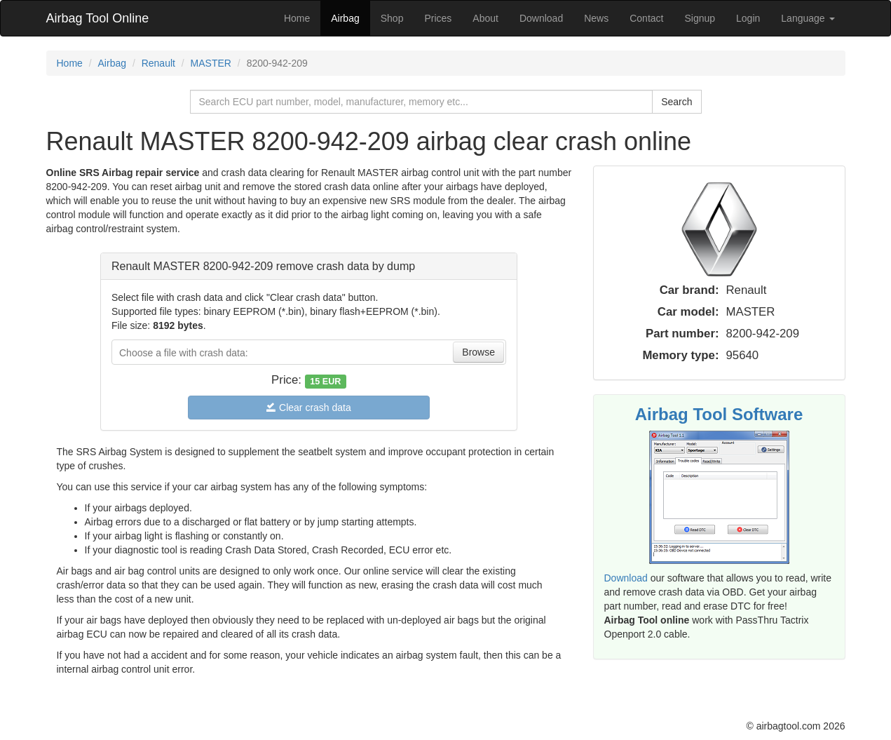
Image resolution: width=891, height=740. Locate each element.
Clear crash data (308, 407)
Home (297, 18)
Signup (699, 18)
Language (807, 18)
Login (748, 18)
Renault (158, 63)
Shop (392, 18)
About (485, 18)
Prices (437, 18)
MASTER (211, 63)
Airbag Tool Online (97, 18)
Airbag (345, 18)
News (596, 18)
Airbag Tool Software (719, 414)
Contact (646, 18)
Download (541, 18)
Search (676, 101)
